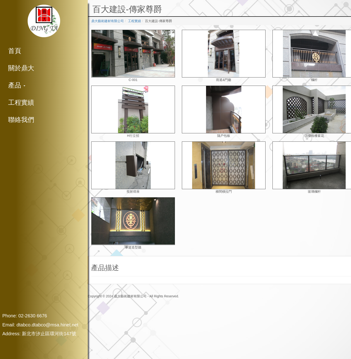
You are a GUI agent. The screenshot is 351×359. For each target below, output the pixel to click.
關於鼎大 (21, 68)
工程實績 (21, 102)
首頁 (14, 50)
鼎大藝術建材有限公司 (107, 21)
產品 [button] (16, 85)
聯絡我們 (21, 119)
